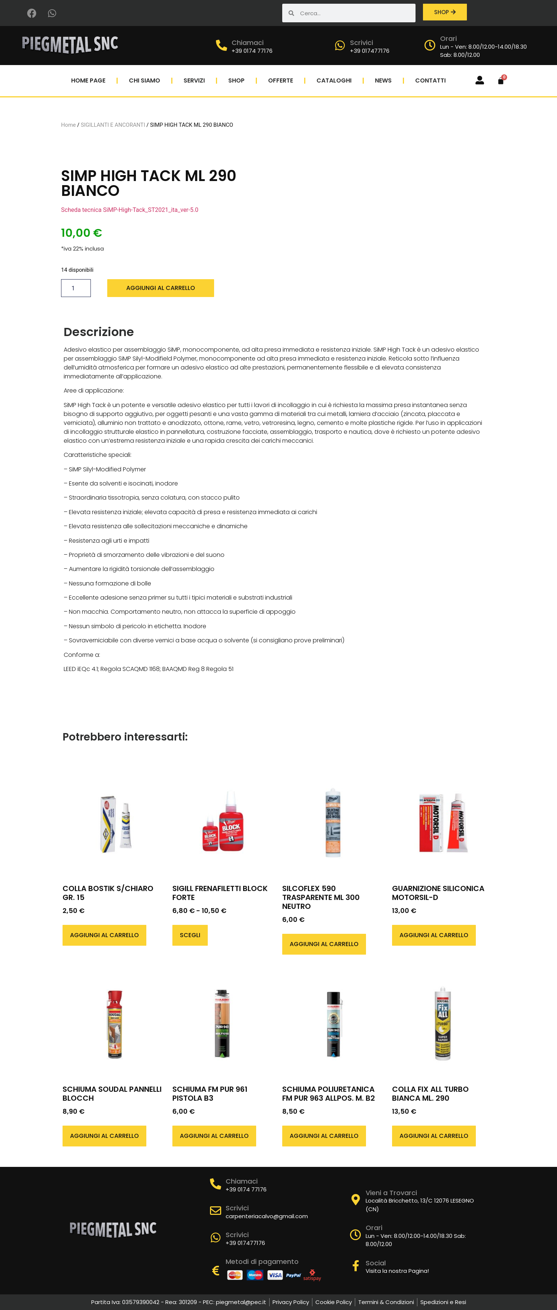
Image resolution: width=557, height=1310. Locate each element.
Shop (236, 80)
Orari (448, 38)
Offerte (280, 80)
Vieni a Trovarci (391, 1192)
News (383, 80)
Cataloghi (333, 80)
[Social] (355, 1265)
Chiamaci (248, 42)
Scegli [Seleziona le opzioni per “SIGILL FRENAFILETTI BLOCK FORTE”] (190, 935)
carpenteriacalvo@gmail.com (267, 1216)
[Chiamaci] (221, 45)
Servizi (194, 80)
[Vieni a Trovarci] (355, 1199)
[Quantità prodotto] (76, 288)
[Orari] (430, 45)
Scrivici (361, 42)
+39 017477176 (369, 51)
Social (376, 1263)
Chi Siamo (144, 80)
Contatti (430, 80)
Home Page (88, 80)
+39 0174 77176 (252, 51)
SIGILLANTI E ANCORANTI (113, 125)
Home (68, 125)
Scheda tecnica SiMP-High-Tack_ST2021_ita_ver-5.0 (129, 209)
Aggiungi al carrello (160, 288)
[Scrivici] (340, 45)
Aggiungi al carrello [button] (104, 935)
